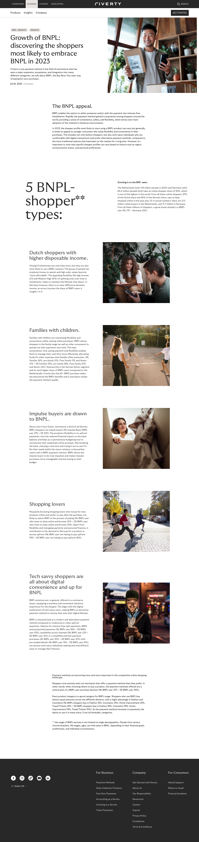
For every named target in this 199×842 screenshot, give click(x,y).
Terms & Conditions (142, 827)
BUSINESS (31, 4)
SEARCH (183, 4)
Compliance (138, 821)
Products (15, 12)
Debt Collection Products (109, 788)
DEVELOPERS (57, 4)
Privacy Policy (139, 816)
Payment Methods (105, 783)
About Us (137, 788)
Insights (28, 12)
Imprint (136, 810)
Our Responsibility (142, 794)
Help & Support (176, 783)
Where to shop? (176, 788)
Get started (180, 13)
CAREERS (43, 4)
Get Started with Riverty (145, 783)
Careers (136, 805)
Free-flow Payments (106, 794)
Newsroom (138, 799)
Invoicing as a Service (106, 805)
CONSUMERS (18, 4)
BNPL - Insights (19, 30)
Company (41, 12)
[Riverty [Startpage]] (107, 4)
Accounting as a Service (108, 799)
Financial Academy (177, 794)
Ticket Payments (104, 810)
